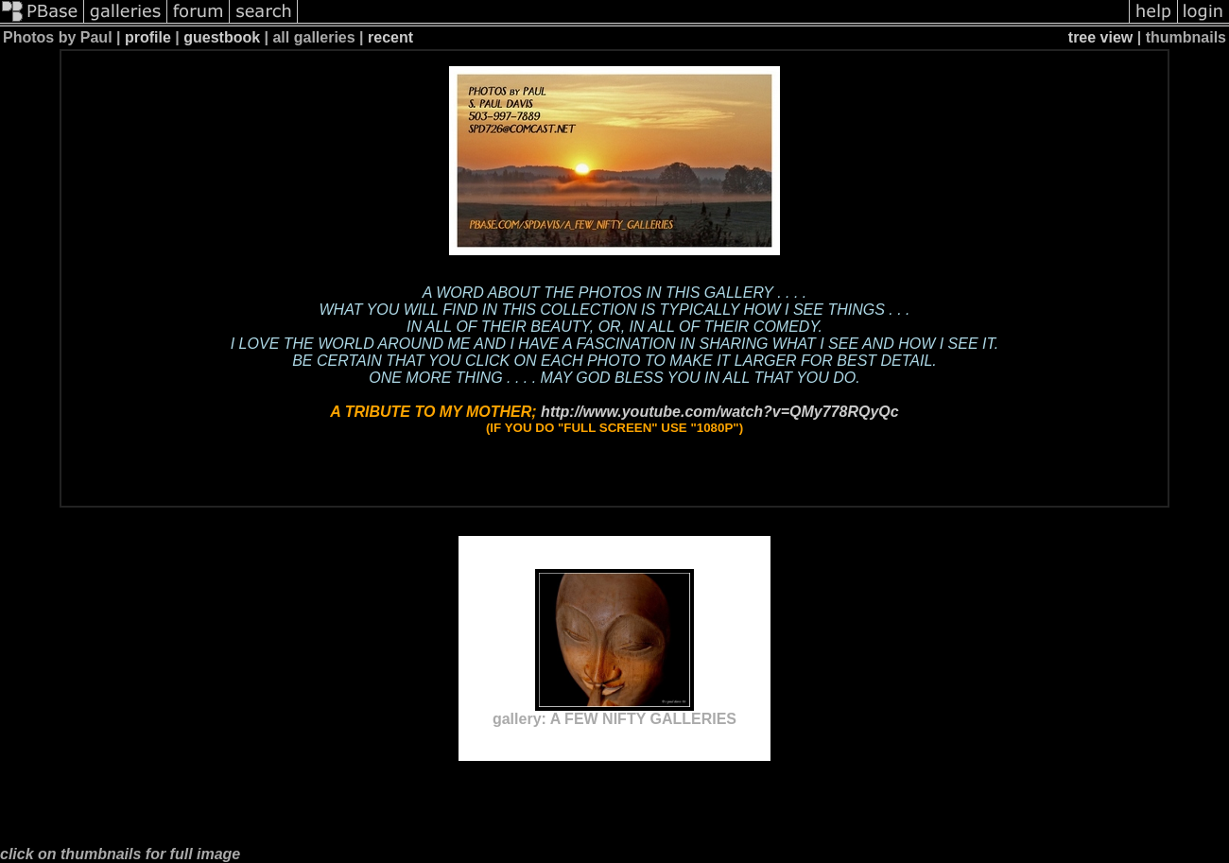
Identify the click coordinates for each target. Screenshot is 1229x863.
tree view (1100, 37)
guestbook (221, 37)
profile (148, 37)
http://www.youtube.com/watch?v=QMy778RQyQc (720, 412)
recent (390, 37)
